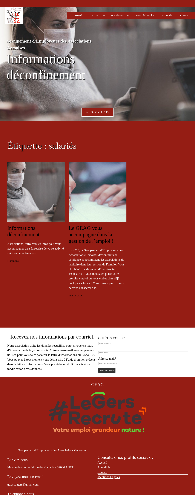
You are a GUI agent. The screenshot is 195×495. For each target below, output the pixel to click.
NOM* (102, 347)
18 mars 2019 (75, 295)
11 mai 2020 (13, 261)
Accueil (102, 462)
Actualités (104, 467)
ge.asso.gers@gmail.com (23, 484)
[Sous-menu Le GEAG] (104, 15)
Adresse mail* (107, 358)
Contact (102, 472)
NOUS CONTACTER (97, 112)
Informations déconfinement (23, 231)
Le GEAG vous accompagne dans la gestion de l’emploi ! (91, 234)
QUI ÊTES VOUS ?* (111, 338)
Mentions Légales (109, 477)
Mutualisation (117, 15)
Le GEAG (95, 15)
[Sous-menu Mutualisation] (128, 15)
